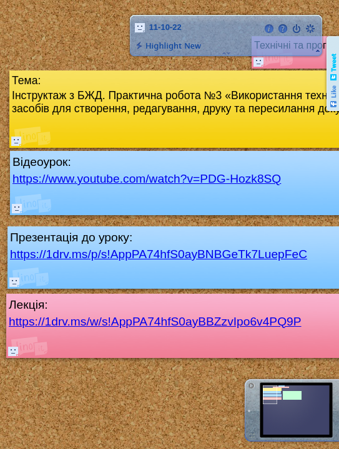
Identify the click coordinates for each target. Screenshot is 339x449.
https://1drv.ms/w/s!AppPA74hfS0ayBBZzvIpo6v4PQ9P (155, 321)
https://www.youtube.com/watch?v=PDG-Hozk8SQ (146, 178)
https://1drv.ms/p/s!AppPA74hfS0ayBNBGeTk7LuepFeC (158, 254)
